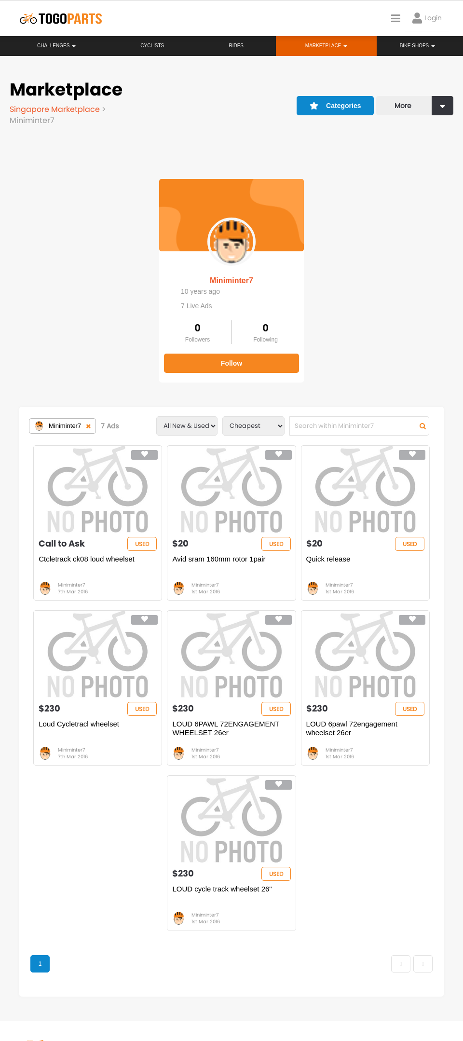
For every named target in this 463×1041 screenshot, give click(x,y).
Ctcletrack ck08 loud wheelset (86, 559)
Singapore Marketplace (56, 109)
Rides (236, 45)
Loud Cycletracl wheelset (79, 724)
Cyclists (152, 45)
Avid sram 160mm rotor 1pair (218, 559)
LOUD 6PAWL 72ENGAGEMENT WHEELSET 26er (225, 728)
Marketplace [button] (326, 45)
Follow (231, 363)
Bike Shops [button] (417, 45)
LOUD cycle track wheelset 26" (222, 889)
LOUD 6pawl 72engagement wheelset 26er (351, 728)
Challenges (56, 45)
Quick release (328, 559)
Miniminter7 (231, 280)
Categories (335, 106)
